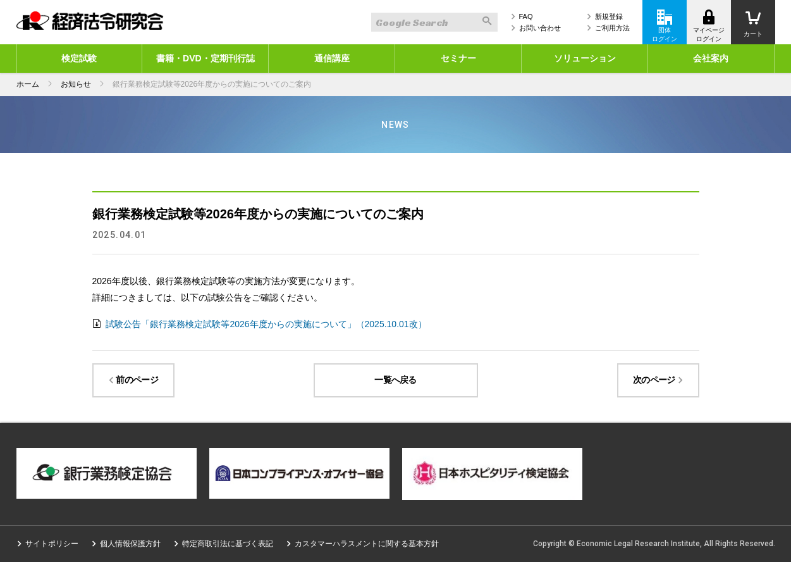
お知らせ (76, 84)
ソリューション (585, 58)
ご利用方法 (612, 28)
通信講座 (332, 58)
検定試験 (79, 58)
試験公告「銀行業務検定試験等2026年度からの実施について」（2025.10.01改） (265, 324)
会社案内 (710, 58)
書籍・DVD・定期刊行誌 (205, 58)
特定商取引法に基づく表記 (227, 543)
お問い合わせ (540, 28)
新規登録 (609, 16)
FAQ (526, 16)
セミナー (458, 58)
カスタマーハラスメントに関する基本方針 (367, 543)
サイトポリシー (51, 543)
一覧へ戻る (395, 380)
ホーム (27, 84)
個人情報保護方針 (130, 543)
